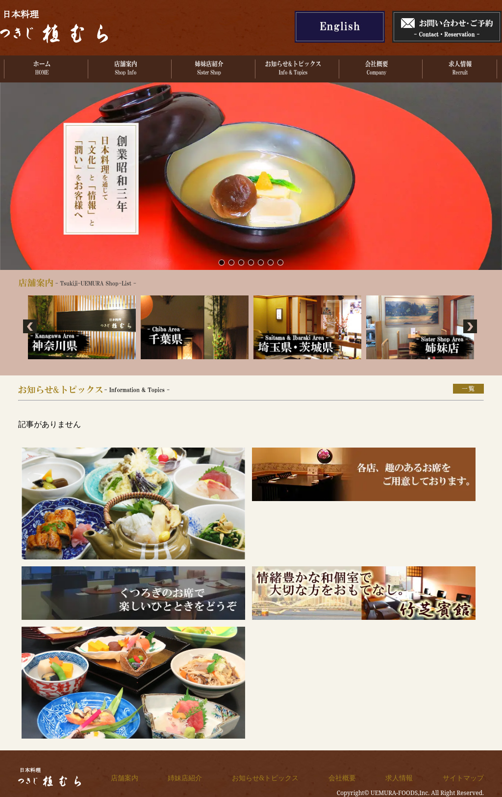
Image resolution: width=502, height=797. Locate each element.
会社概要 (342, 777)
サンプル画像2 (231, 262)
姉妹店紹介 (185, 777)
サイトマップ (463, 777)
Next (471, 327)
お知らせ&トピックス (265, 777)
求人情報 (399, 777)
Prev (31, 327)
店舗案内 (124, 777)
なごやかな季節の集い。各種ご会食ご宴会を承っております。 (280, 262)
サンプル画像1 (221, 262)
